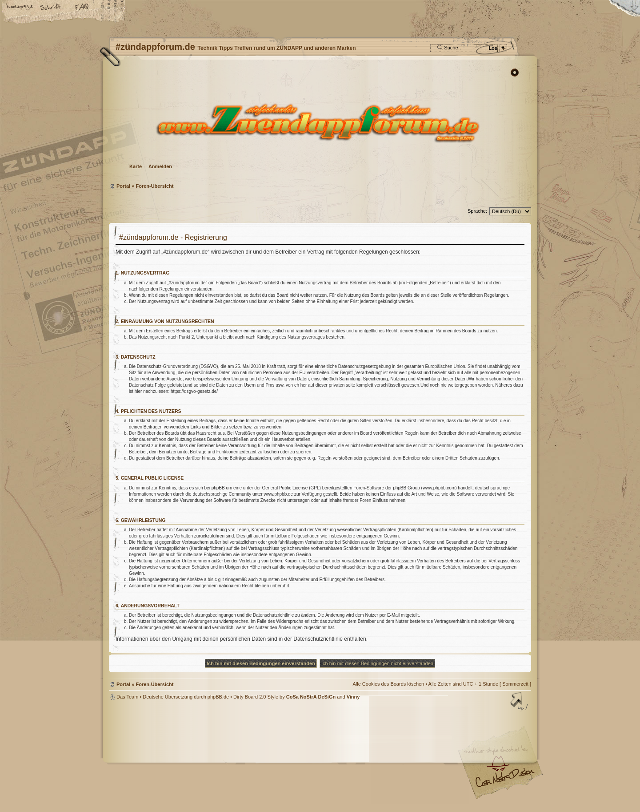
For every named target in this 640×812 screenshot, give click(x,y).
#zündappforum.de (249, 757)
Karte (135, 166)
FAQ (82, 8)
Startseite (20, 8)
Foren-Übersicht (319, 123)
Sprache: (477, 211)
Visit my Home (504, 781)
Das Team (127, 696)
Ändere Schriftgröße (51, 8)
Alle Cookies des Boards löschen (388, 684)
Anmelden (160, 166)
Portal (123, 186)
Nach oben (520, 702)
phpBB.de (218, 696)
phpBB (209, 756)
